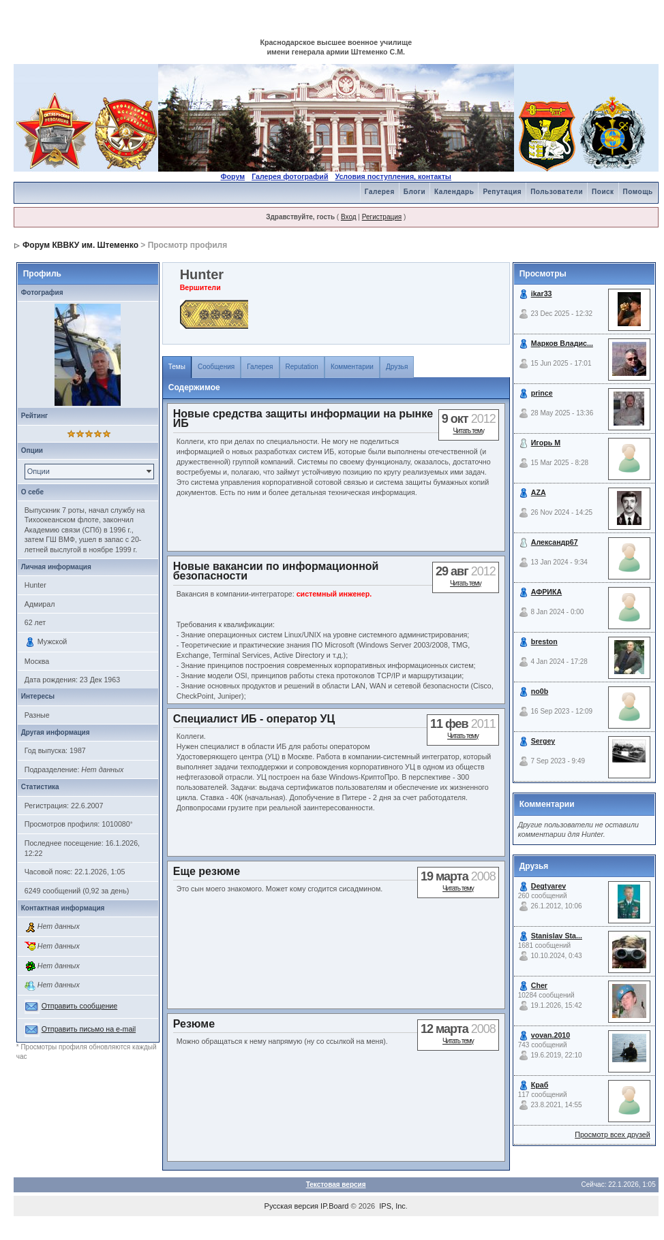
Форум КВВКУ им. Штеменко (80, 245)
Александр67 (554, 542)
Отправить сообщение (80, 1006)
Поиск (603, 191)
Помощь (638, 191)
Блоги (414, 191)
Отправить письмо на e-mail (89, 1029)
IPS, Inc (392, 1206)
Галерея (380, 191)
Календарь (454, 191)
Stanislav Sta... (556, 936)
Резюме (194, 1024)
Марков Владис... (562, 343)
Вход (349, 217)
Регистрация (382, 217)
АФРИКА (546, 592)
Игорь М (545, 443)
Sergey (543, 741)
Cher (539, 985)
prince (542, 393)
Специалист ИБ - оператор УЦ (254, 719)
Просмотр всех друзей (612, 1134)
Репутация (502, 191)
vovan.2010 (550, 1035)
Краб (540, 1085)
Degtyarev (549, 886)
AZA (538, 492)
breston (544, 641)
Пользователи (556, 191)
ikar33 (541, 293)
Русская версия (291, 1206)
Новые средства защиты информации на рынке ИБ (303, 419)
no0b (539, 691)
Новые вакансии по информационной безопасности (276, 571)
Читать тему (468, 430)
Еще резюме (206, 871)
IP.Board (334, 1206)
